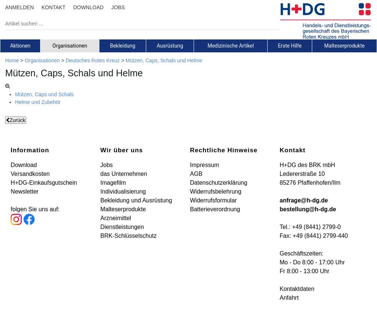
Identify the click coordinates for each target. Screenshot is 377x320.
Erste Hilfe (290, 46)
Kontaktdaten (296, 289)
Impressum (204, 165)
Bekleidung (122, 46)
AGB (196, 174)
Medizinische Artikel (231, 46)
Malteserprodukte (344, 46)
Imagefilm (113, 183)
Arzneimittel (116, 218)
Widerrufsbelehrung (216, 191)
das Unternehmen (124, 174)
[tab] (20, 45)
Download (24, 165)
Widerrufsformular (213, 200)
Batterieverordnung (215, 209)
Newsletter (25, 191)
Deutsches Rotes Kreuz (93, 60)
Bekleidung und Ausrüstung (136, 200)
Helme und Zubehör (38, 102)
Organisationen (69, 46)
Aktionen (20, 46)
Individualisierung (123, 191)
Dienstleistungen (122, 227)
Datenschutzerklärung (218, 183)
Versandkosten (30, 174)
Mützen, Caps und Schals (44, 94)
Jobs (107, 165)
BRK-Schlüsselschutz (129, 236)
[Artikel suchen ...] (137, 24)
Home (12, 60)
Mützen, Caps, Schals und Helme (164, 60)
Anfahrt (289, 298)
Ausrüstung (170, 46)
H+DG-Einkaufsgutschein (44, 183)
